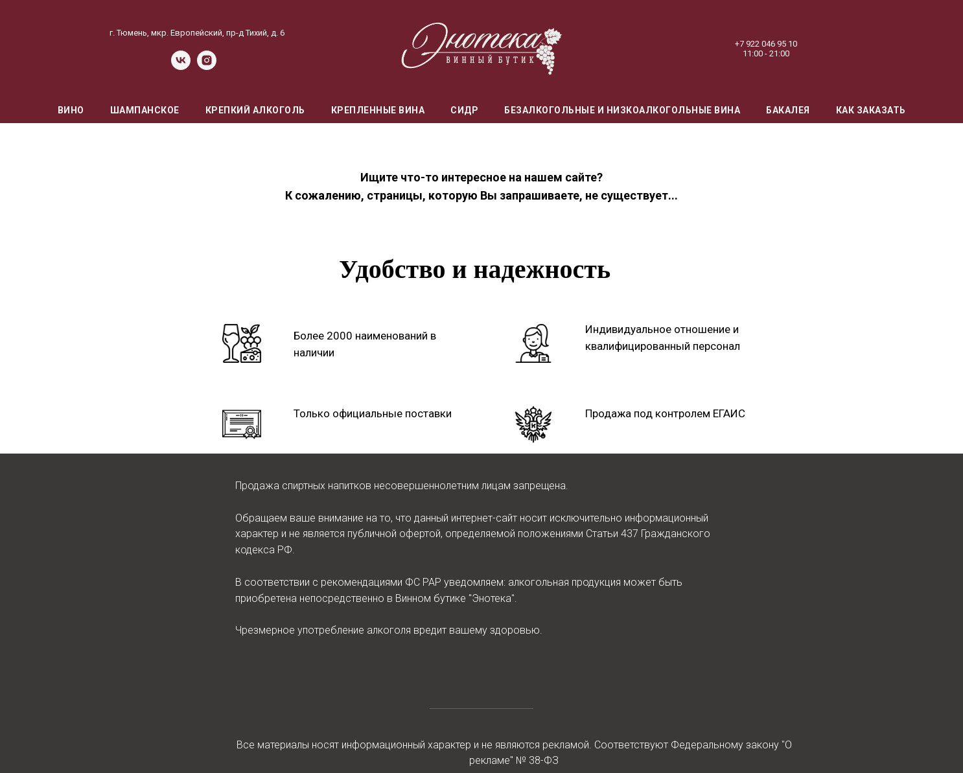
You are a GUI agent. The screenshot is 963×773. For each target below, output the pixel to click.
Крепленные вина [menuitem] (378, 110)
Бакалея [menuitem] (788, 110)
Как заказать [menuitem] (871, 110)
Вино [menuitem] (71, 110)
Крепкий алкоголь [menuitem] (255, 110)
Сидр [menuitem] (464, 110)
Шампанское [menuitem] (145, 110)
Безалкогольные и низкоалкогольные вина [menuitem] (622, 110)
